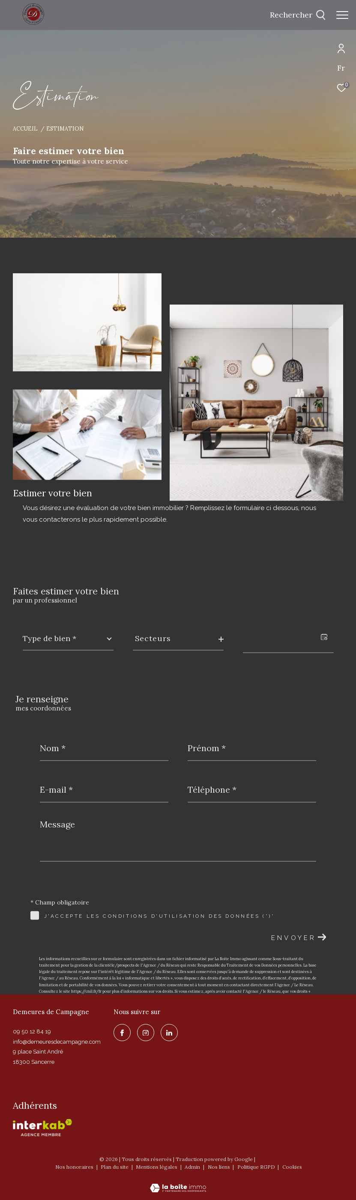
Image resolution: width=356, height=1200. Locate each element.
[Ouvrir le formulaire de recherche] (298, 15)
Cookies (292, 1167)
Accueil (25, 128)
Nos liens (219, 1167)
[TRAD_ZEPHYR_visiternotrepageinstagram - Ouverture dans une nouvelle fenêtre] (145, 1032)
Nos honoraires (74, 1167)
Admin (193, 1167)
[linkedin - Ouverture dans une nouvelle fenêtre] (169, 1032)
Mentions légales (157, 1167)
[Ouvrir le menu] (342, 15)
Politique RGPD (256, 1167)
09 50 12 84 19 (32, 1031)
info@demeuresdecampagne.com (57, 1042)
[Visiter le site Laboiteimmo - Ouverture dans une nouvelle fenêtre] (178, 1182)
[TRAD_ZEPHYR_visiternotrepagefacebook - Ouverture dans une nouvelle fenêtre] (122, 1032)
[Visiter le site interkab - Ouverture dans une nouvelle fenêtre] (42, 1127)
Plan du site (115, 1167)
